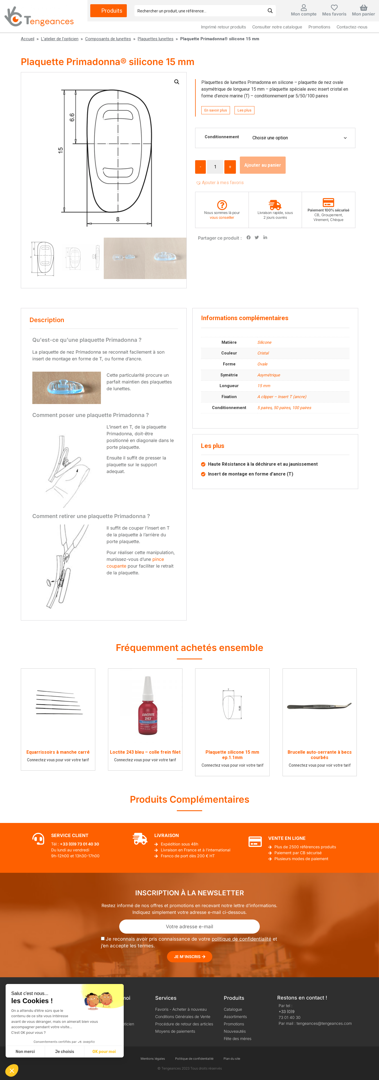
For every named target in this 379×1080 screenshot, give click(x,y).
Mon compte (304, 14)
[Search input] (199, 11)
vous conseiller (222, 217)
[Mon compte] (304, 7)
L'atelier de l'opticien (59, 38)
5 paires (264, 407)
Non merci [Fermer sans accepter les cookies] (25, 1051)
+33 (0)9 (286, 1011)
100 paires (301, 407)
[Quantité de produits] (215, 167)
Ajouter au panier (262, 165)
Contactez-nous (352, 27)
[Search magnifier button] (270, 10)
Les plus (244, 110)
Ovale (262, 364)
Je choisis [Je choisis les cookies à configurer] (64, 1051)
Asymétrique (268, 375)
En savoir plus (215, 110)
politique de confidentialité (241, 939)
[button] (177, 82)
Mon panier (363, 14)
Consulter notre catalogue (277, 27)
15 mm (263, 385)
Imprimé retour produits (223, 27)
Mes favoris (334, 14)
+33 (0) (67, 844)
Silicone (264, 342)
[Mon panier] (363, 7)
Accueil (27, 38)
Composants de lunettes (108, 38)
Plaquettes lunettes (155, 38)
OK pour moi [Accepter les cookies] (104, 1051)
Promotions (319, 27)
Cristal (263, 353)
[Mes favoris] (334, 7)
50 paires (282, 407)
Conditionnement (222, 137)
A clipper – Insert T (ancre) (281, 396)
